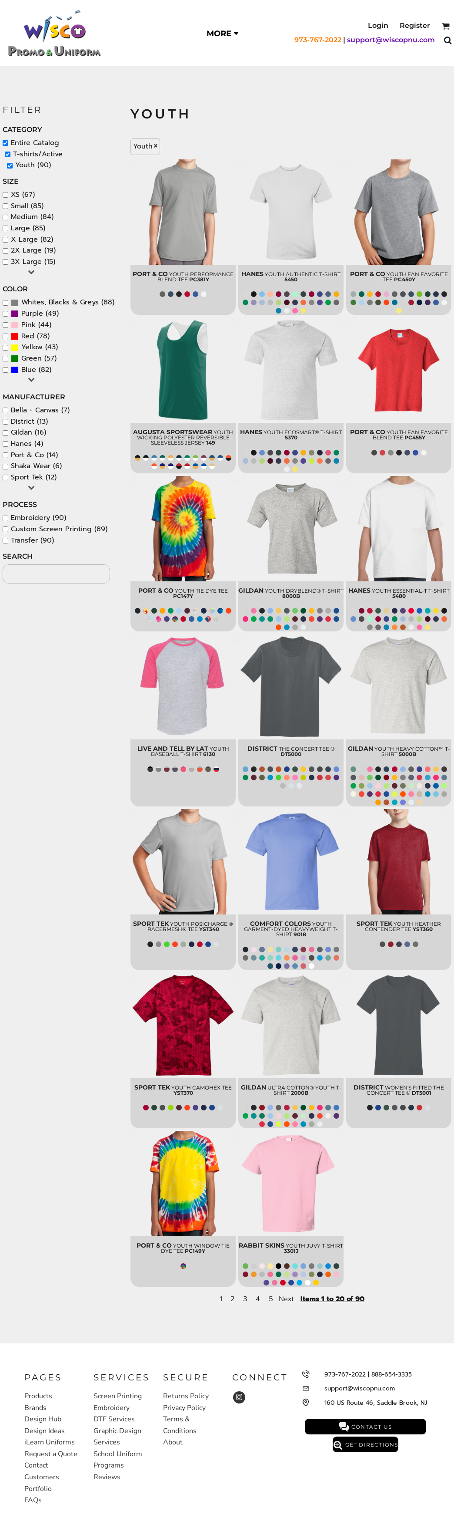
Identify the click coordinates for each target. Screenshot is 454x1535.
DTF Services (114, 1419)
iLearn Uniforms (49, 1442)
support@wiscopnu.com (391, 40)
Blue (28, 369)
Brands (35, 1408)
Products (38, 1396)
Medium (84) (32, 217)
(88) (62, 302)
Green (31, 358)
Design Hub (42, 1419)
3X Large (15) (33, 261)
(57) (34, 358)
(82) (31, 370)
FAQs (33, 1500)
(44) (31, 325)
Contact (36, 1465)
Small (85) (27, 206)
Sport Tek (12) (34, 477)
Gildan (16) (28, 432)
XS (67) (23, 194)
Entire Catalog (35, 143)
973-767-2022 (317, 40)
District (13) (29, 421)
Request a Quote (50, 1454)
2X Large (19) (33, 250)
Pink (28, 325)
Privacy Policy (184, 1408)
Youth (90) (33, 165)
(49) (35, 314)
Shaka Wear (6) (36, 466)
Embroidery (111, 1408)
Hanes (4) (27, 444)
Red (27, 336)
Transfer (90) (32, 540)
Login (378, 25)
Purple (32, 313)
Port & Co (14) (34, 455)
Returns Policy (186, 1396)
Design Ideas (44, 1431)
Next (286, 1299)
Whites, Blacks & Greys (60, 302)
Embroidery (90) (38, 518)
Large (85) (28, 228)
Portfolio (38, 1489)
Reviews (106, 1477)
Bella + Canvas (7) (40, 410)
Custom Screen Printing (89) (59, 529)
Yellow (32, 347)
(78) (30, 336)
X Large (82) (32, 239)
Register (415, 25)
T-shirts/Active (38, 154)
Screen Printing (117, 1396)
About (173, 1442)
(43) (34, 347)
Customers (41, 1477)
